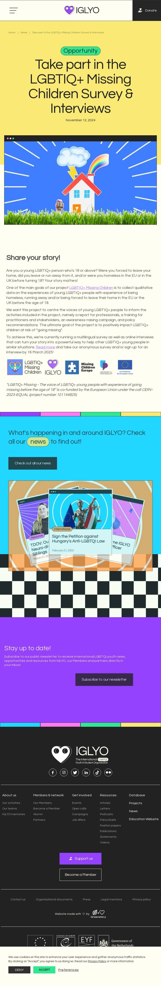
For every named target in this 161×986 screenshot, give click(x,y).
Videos (104, 842)
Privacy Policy (97, 961)
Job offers (78, 819)
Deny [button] (19, 970)
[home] (82, 10)
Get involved (82, 795)
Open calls (79, 808)
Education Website (144, 819)
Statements (108, 836)
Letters (105, 808)
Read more (45, 363)
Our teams (9, 808)
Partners (39, 819)
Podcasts (106, 814)
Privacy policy (141, 899)
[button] (14, 10)
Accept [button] (44, 969)
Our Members (42, 802)
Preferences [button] (68, 970)
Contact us (17, 899)
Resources (108, 795)
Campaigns (80, 814)
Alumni (38, 814)
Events (76, 802)
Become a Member (46, 808)
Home (12, 32)
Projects (135, 803)
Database (137, 795)
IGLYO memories (13, 814)
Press (86, 899)
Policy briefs (108, 819)
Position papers (110, 825)
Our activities (11, 802)
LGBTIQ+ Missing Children (91, 303)
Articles (105, 802)
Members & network (48, 795)
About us (9, 795)
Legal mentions (111, 899)
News (24, 32)
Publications (108, 831)
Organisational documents (54, 899)
